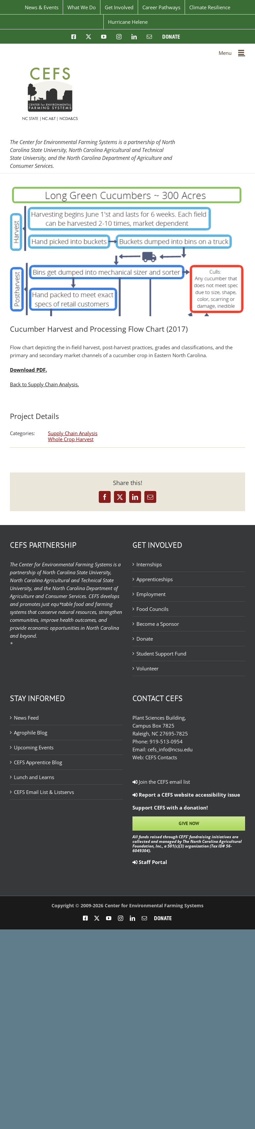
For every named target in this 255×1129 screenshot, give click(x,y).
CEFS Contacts (161, 757)
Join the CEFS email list (161, 781)
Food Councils (152, 609)
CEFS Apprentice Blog (38, 762)
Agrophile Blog (30, 732)
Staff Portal (149, 862)
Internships (149, 564)
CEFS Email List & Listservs (44, 792)
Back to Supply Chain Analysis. (44, 384)
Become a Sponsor (157, 624)
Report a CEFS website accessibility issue (186, 794)
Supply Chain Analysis (72, 433)
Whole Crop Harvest (70, 439)
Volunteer (147, 668)
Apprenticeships (154, 579)
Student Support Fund (161, 653)
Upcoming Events (34, 747)
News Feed (26, 717)
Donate (144, 638)
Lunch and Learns (34, 777)
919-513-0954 (166, 741)
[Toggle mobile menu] (241, 52)
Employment (150, 594)
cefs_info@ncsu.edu (170, 749)
